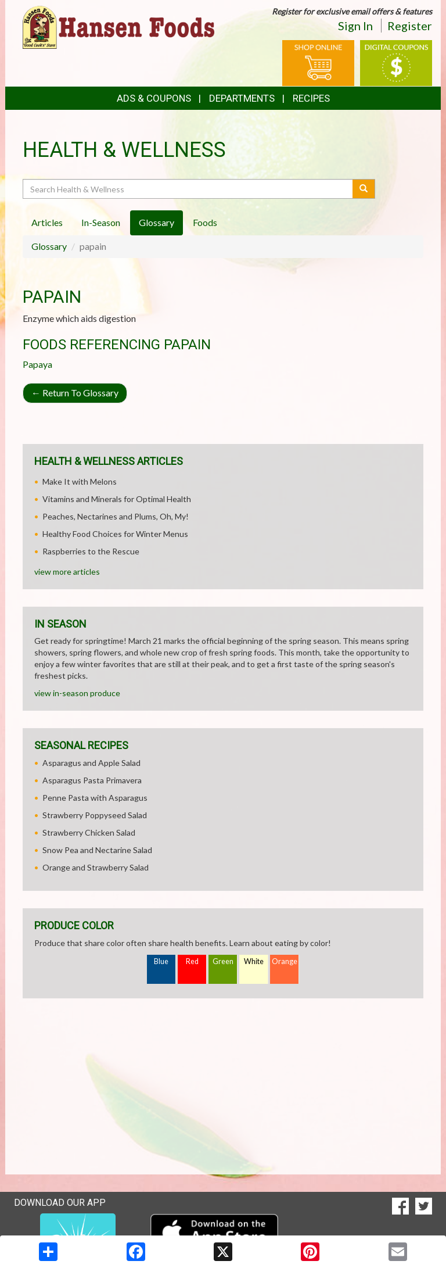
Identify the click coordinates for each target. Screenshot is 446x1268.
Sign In (355, 26)
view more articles (67, 571)
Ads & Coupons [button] (154, 98)
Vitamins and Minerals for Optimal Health (116, 499)
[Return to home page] (118, 26)
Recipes (311, 98)
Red (192, 961)
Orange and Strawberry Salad (95, 867)
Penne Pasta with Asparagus (95, 798)
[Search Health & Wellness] (188, 189)
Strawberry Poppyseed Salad (94, 815)
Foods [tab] (205, 222)
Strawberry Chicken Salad (88, 832)
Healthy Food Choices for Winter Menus (115, 534)
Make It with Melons (79, 481)
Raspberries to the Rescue (90, 551)
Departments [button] (242, 98)
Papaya (37, 364)
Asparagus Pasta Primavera (92, 780)
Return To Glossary (74, 392)
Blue (161, 961)
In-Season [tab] (100, 222)
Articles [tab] (47, 222)
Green (223, 961)
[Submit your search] (364, 189)
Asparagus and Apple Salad (91, 763)
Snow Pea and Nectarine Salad (97, 850)
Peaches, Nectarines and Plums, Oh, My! (115, 516)
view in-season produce (77, 693)
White (254, 961)
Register (409, 26)
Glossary (49, 246)
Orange (284, 961)
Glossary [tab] (156, 222)
